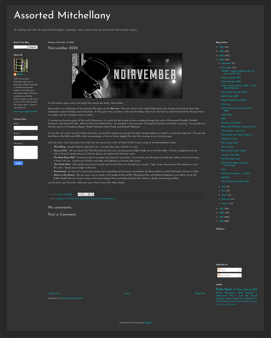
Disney (219, 293)
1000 (223, 119)
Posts (222, 270)
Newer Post (54, 293)
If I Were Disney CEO (245, 289)
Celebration (61, 199)
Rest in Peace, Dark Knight (233, 151)
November (95, 199)
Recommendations (107, 199)
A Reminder (226, 115)
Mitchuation (230, 293)
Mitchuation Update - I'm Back (235, 173)
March (225, 195)
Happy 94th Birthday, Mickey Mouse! (238, 127)
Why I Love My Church (243, 296)
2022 (222, 60)
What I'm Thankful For (245, 299)
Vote (223, 169)
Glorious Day (227, 147)
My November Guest (231, 159)
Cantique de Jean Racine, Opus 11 (236, 135)
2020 (222, 213)
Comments (224, 275)
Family (218, 301)
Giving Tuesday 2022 (231, 78)
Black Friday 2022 (229, 96)
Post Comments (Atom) (71, 298)
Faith (220, 289)
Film (68, 199)
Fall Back (225, 177)
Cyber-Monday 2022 (231, 82)
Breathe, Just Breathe (231, 123)
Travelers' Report (224, 299)
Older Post (200, 293)
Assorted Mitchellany (62, 16)
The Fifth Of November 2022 (235, 182)
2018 (221, 221)
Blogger (147, 323)
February (226, 199)
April (224, 191)
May (224, 187)
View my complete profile (25, 112)
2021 (221, 209)
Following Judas (228, 301)
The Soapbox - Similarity (232, 131)
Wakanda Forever (229, 139)
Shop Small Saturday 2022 (234, 92)
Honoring (225, 104)
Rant (228, 289)
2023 (222, 56)
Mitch (20, 74)
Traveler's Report (242, 301)
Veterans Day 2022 (230, 155)
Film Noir (75, 199)
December (227, 63)
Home (127, 293)
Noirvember (85, 199)
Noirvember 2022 (229, 143)
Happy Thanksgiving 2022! (233, 100)
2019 (221, 217)
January (226, 203)
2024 (222, 51)
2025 (222, 47)
